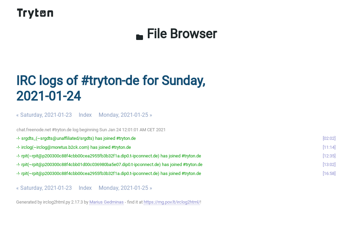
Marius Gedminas (106, 202)
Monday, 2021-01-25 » (125, 115)
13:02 (329, 164)
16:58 (329, 173)
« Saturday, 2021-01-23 (44, 115)
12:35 (329, 155)
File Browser (176, 33)
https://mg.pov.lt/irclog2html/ (172, 202)
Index (85, 115)
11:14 (329, 147)
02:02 (329, 138)
